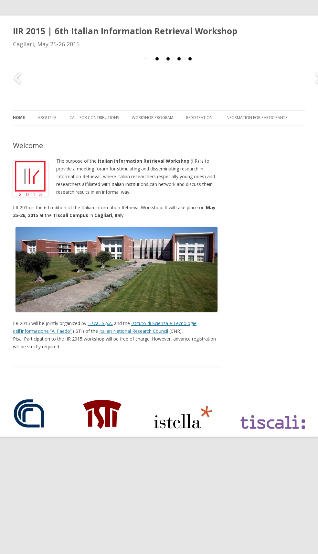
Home (19, 117)
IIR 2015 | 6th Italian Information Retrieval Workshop (125, 31)
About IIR (47, 117)
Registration (199, 117)
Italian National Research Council (133, 331)
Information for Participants (256, 117)
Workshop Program (152, 117)
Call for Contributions (94, 117)
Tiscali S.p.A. (100, 323)
